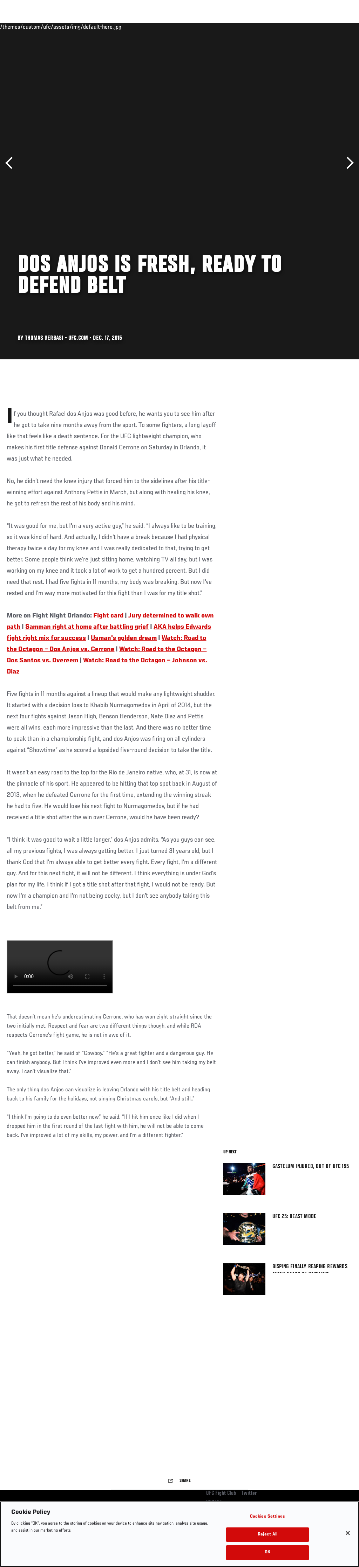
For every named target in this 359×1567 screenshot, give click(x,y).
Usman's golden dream (124, 638)
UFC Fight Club (221, 1493)
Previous (11, 163)
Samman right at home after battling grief (87, 626)
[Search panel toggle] (336, 26)
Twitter (249, 1493)
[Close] (347, 1533)
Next (347, 163)
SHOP (316, 26)
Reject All (267, 1534)
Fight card (108, 615)
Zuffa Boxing (286, 26)
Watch (252, 26)
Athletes (80, 26)
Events (19, 26)
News (107, 26)
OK (267, 1552)
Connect (224, 26)
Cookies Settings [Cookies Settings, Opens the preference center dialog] (267, 1516)
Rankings (49, 26)
